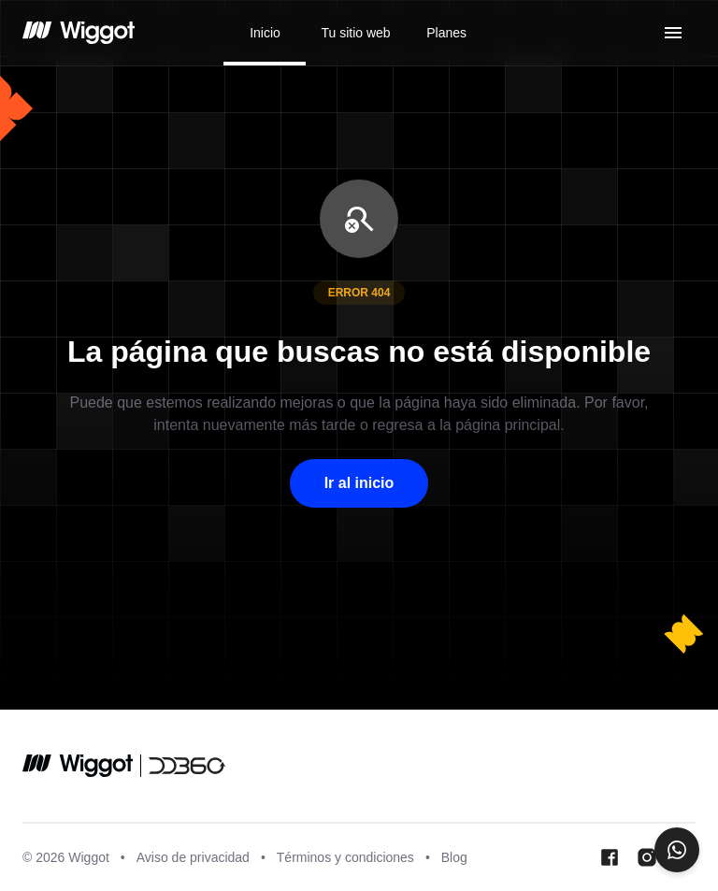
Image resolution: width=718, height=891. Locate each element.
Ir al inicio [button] (359, 483)
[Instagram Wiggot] (647, 857)
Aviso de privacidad (193, 857)
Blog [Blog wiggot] (454, 857)
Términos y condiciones (345, 857)
